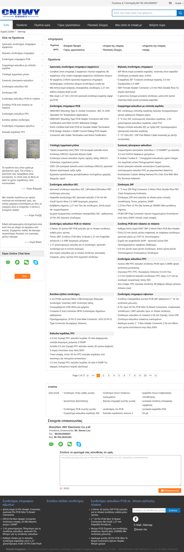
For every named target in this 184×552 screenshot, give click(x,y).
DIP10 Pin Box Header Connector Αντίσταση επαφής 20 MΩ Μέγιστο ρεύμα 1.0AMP (19, 522)
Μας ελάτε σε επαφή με (128, 25)
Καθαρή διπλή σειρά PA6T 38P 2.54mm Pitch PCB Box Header (149, 228)
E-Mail (137, 524)
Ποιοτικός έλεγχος (98, 25)
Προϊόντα (21, 25)
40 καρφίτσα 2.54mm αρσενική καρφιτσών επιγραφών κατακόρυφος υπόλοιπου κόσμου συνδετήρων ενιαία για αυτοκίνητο (77, 83)
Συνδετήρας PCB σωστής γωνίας (80, 409)
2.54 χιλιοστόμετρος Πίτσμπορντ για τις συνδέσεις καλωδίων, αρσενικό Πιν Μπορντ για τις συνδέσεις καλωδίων (22, 531)
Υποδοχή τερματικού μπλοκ (15, 74)
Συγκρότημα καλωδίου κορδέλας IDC (82, 413)
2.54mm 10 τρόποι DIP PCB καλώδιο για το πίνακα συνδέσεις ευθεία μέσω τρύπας (109, 512)
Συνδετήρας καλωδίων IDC (15, 86)
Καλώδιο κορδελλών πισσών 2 (118, 413)
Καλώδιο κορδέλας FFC (13, 132)
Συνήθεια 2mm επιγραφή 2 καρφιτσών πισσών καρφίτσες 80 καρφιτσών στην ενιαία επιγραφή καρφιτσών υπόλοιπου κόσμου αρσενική (81, 75)
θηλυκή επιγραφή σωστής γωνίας (119, 401)
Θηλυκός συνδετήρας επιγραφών (18, 53)
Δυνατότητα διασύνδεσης (76, 401)
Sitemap (147, 524)
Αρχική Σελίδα (7, 31)
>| (156, 375)
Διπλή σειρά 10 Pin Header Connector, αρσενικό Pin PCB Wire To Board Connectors (22, 512)
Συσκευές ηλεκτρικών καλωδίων (17, 80)
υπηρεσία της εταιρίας (154, 46)
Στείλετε (173, 510)
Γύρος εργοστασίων (69, 25)
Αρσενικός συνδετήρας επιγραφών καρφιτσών (19, 45)
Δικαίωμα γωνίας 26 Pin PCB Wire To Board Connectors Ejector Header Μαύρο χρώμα (109, 541)
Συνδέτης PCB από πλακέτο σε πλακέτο (17, 106)
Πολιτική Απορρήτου (16, 549)
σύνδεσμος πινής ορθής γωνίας (79, 393)
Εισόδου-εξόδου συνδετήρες (16, 120)
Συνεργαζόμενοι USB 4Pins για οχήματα (69, 307)
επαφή (145, 50)
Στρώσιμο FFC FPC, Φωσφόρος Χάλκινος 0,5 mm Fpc (144, 272)
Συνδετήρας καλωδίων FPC (15, 114)
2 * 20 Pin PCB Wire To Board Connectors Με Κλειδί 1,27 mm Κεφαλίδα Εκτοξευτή (106, 522)
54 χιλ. (145, 413)
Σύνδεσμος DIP (9, 92)
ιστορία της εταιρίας (113, 46)
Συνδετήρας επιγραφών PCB (16, 59)
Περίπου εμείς (42, 25)
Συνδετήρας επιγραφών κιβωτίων (18, 126)
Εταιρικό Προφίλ (72, 46)
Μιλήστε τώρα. (157, 25)
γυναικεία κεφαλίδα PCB (154, 409)
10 (145, 375)
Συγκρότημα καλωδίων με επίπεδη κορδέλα (19, 67)
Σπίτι (6, 25)
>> (150, 375)
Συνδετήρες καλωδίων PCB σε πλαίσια (21, 98)
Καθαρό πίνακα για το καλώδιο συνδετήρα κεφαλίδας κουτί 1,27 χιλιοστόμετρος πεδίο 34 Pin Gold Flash (22, 541)
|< (88, 375)
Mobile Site (140, 529)
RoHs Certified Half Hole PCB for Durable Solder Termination (80, 127)
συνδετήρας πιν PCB (113, 409)
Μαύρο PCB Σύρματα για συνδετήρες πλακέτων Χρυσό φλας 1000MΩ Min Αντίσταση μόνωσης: (109, 531)
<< (93, 375)
